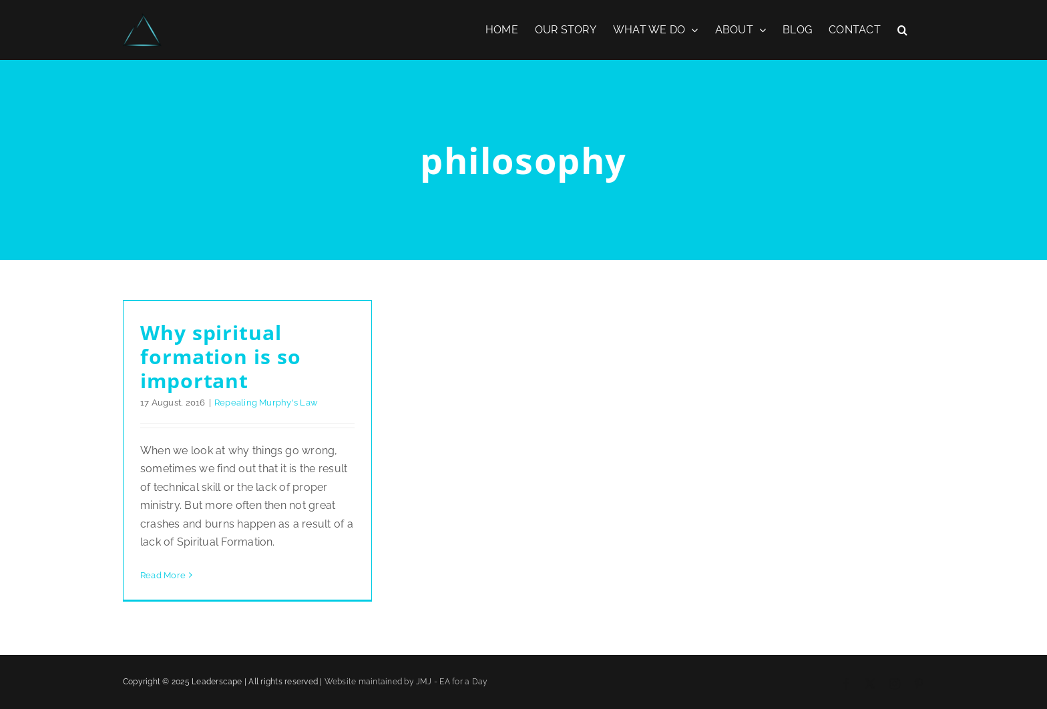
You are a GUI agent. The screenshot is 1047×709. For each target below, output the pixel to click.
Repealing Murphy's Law (266, 403)
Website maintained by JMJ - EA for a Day (406, 681)
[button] (902, 30)
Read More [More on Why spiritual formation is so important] (163, 575)
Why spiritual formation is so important (220, 356)
